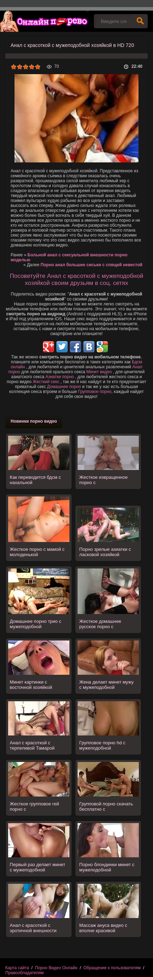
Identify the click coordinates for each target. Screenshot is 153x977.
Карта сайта (17, 967)
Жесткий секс (46, 381)
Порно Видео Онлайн (56, 967)
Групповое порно (95, 391)
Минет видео (99, 371)
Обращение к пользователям (112, 967)
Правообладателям (24, 972)
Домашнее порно (64, 386)
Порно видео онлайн (44, 21)
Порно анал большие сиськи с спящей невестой (91, 264)
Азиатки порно (59, 376)
